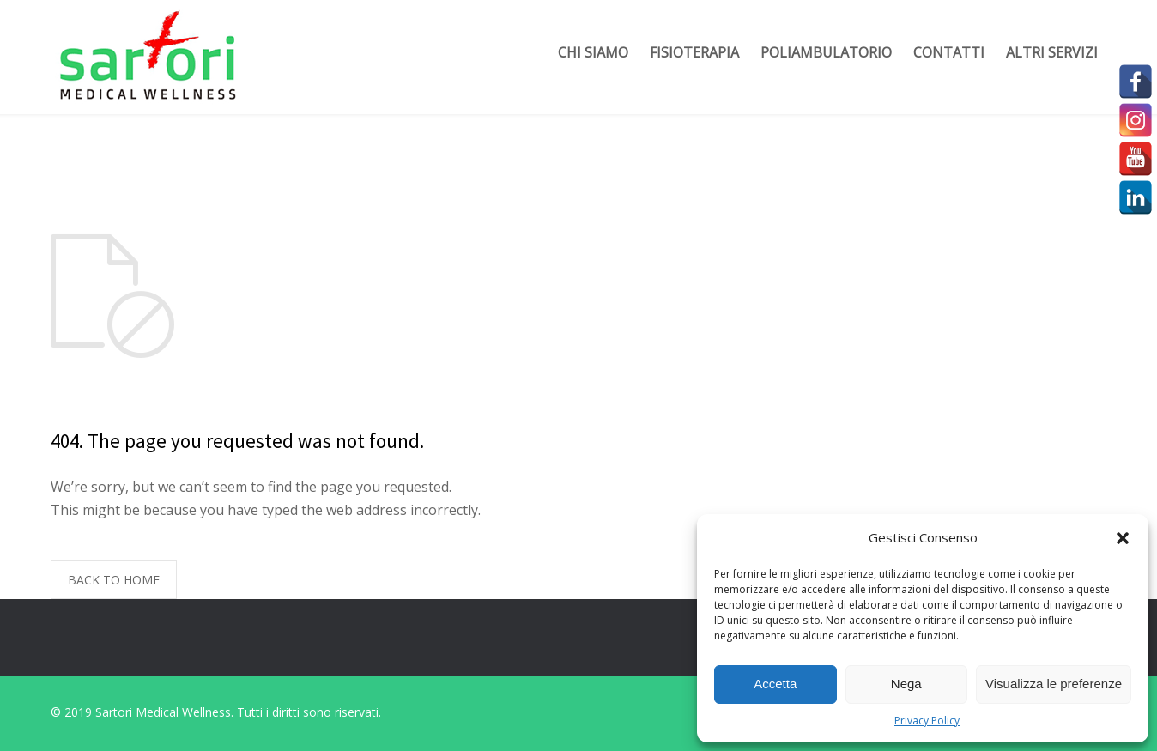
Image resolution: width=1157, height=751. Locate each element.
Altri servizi (1052, 52)
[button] (1122, 538)
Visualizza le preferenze (1053, 683)
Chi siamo (593, 52)
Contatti (948, 52)
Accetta (775, 683)
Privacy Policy (927, 720)
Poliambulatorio (826, 52)
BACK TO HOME (114, 580)
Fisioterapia (694, 52)
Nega (906, 683)
